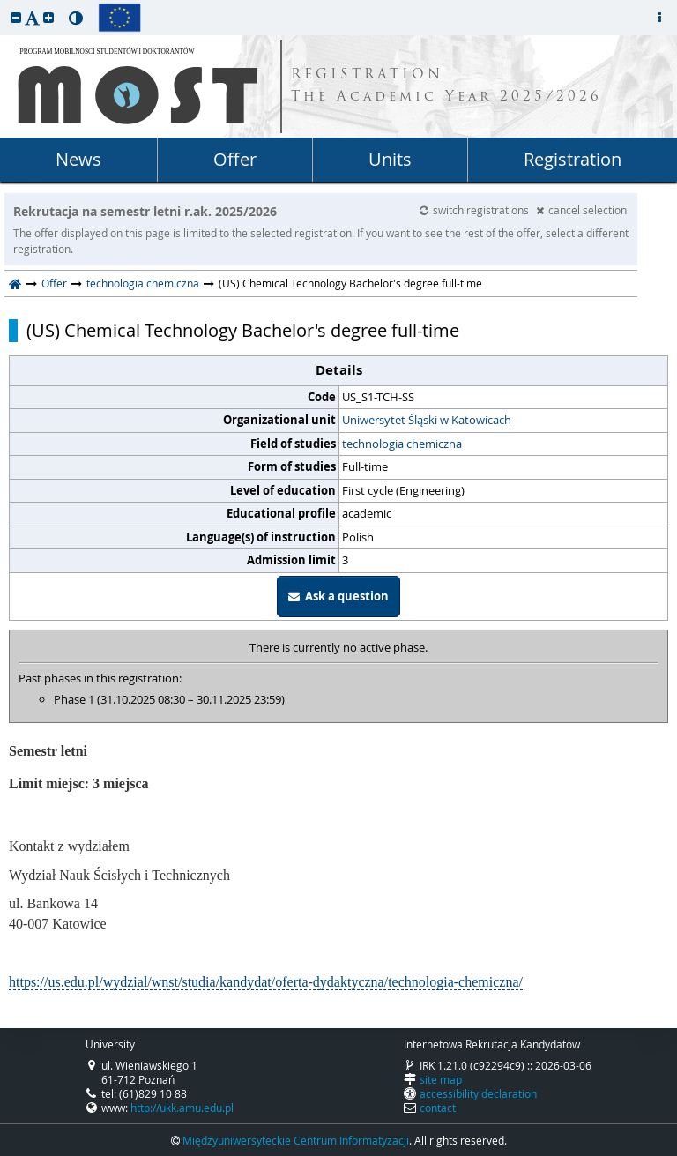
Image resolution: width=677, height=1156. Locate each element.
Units (390, 159)
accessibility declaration (478, 1093)
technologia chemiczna (142, 283)
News (78, 159)
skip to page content (4, 4)
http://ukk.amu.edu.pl (182, 1107)
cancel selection (581, 210)
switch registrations (476, 210)
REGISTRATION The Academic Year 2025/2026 (446, 86)
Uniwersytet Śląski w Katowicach (426, 420)
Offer (235, 159)
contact (438, 1107)
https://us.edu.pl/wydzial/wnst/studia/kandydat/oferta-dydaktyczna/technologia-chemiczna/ (266, 981)
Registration (572, 159)
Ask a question (338, 596)
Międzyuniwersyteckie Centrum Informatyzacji (295, 1140)
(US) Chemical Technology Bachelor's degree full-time (242, 330)
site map (441, 1079)
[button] (16, 17)
